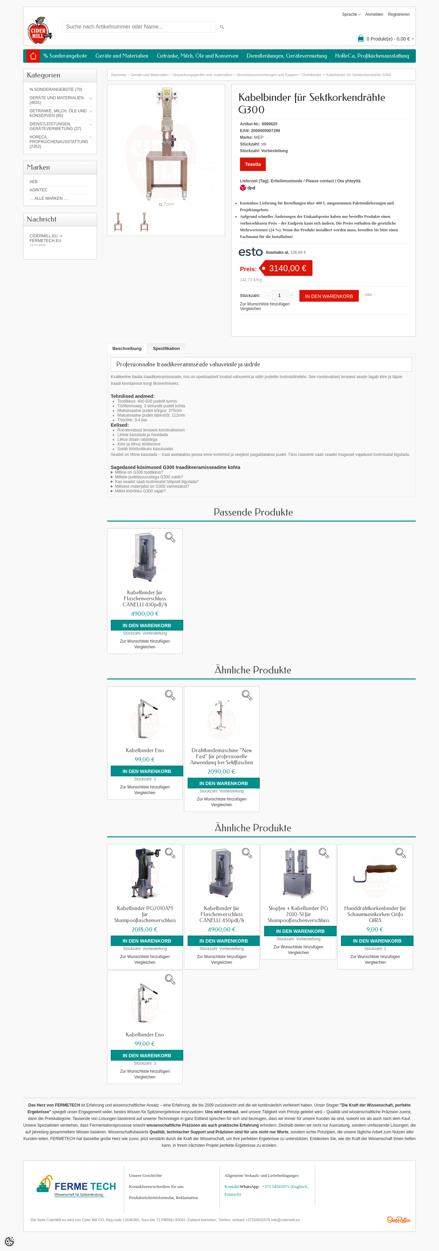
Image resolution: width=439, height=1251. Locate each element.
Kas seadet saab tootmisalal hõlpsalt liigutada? (157, 481)
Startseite (118, 75)
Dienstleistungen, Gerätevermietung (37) (55, 126)
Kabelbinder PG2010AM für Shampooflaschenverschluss (145, 914)
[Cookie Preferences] (9, 1242)
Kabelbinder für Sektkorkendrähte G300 (358, 75)
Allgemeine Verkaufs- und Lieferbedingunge (261, 1174)
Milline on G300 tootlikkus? (139, 472)
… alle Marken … (49, 198)
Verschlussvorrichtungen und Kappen (267, 75)
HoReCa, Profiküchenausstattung (372, 56)
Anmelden (374, 14)
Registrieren (399, 14)
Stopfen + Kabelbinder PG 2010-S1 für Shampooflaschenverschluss (298, 914)
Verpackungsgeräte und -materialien (202, 75)
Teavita (253, 164)
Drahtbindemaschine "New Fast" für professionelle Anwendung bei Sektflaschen (221, 756)
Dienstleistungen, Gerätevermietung (287, 56)
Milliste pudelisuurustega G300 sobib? (149, 477)
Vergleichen (250, 308)
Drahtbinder (312, 75)
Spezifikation (166, 348)
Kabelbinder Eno (145, 750)
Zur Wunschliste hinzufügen (265, 304)
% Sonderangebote (65, 56)
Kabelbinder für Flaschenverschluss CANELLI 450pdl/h (145, 599)
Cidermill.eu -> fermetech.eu (60, 240)
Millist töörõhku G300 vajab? (140, 491)
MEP (258, 137)
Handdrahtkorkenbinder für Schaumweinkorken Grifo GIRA (375, 914)
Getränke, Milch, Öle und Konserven (197, 56)
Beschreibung (127, 348)
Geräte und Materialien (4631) (57, 100)
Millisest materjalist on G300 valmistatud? (152, 486)
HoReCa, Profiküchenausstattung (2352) (59, 142)
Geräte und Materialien (121, 56)
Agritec (38, 190)
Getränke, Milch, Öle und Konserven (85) (58, 113)
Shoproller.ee (398, 1218)
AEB (34, 181)
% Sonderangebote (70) (56, 89)
